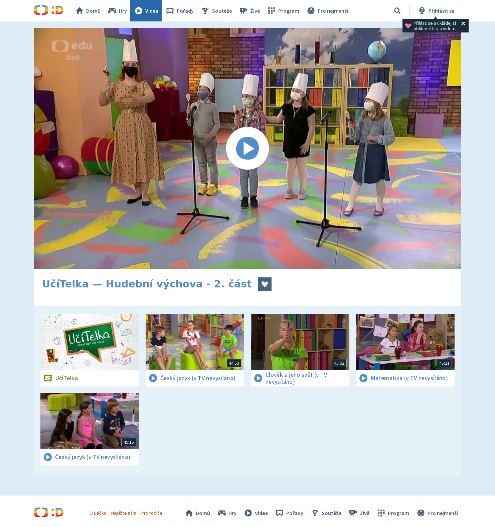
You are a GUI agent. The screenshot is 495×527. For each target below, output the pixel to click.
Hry (117, 11)
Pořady (179, 11)
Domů (87, 11)
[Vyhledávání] (397, 10)
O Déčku (98, 513)
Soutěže (216, 11)
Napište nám (123, 513)
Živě (249, 11)
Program (283, 11)
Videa (146, 11)
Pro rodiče (151, 513)
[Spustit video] (247, 148)
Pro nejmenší (327, 11)
